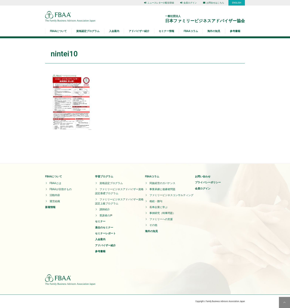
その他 (153, 225)
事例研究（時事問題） (162, 213)
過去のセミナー (104, 227)
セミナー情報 (166, 31)
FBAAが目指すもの (61, 189)
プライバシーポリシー (208, 182)
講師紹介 (105, 209)
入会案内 (114, 31)
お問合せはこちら (213, 2)
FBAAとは (55, 183)
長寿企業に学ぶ (158, 207)
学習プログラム (104, 176)
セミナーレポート (105, 233)
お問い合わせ (202, 176)
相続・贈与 (155, 201)
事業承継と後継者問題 (162, 189)
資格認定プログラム (88, 31)
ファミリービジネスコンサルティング (171, 195)
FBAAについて (58, 31)
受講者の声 (106, 215)
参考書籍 (235, 31)
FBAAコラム (191, 31)
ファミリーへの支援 (161, 219)
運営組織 (55, 201)
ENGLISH (236, 2)
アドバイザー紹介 (139, 31)
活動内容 (55, 195)
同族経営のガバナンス (162, 183)
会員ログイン (188, 2)
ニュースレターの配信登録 (159, 2)
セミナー (100, 221)
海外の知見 (213, 31)
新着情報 (50, 207)
